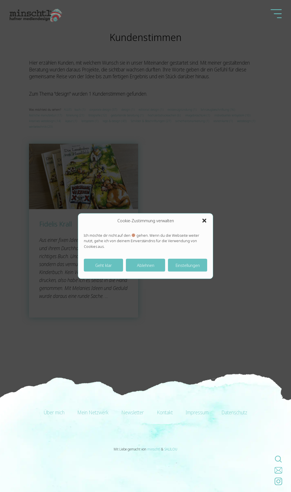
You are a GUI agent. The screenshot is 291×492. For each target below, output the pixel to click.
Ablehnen (145, 265)
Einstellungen (188, 265)
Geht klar (103, 265)
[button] (204, 220)
